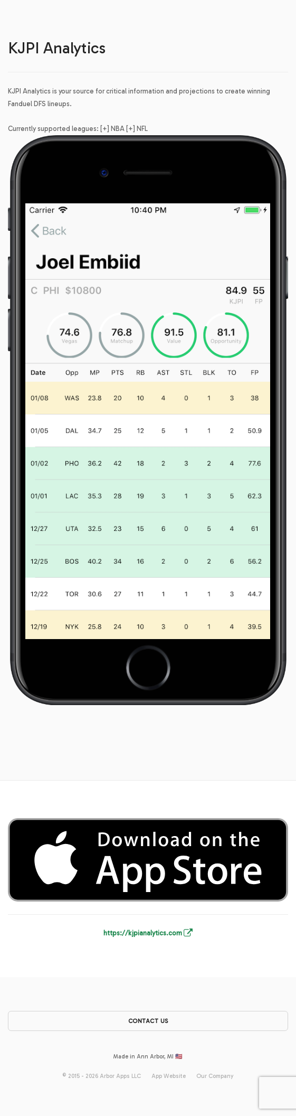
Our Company (215, 1076)
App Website (168, 1076)
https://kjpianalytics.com (148, 933)
